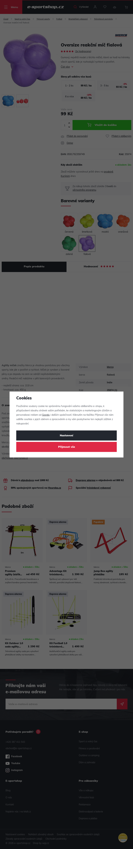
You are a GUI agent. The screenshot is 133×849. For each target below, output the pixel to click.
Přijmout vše (66, 447)
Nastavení (66, 435)
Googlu (46, 415)
